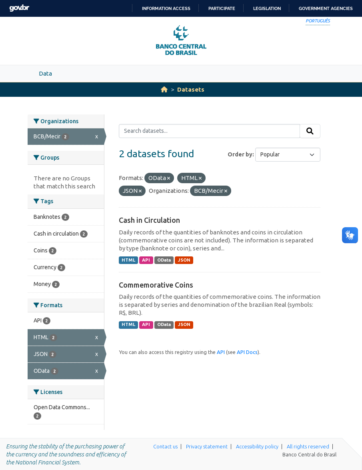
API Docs (247, 352)
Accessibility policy (257, 446)
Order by (240, 154)
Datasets (190, 89)
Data (45, 73)
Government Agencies (326, 8)
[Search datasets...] (209, 131)
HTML (128, 260)
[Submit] (310, 131)
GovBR (19, 8)
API (146, 260)
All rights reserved (308, 446)
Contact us (165, 446)
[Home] (164, 89)
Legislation (267, 8)
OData (164, 260)
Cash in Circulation (149, 220)
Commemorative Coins (156, 285)
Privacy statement (207, 446)
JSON (184, 260)
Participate (221, 8)
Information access (166, 8)
